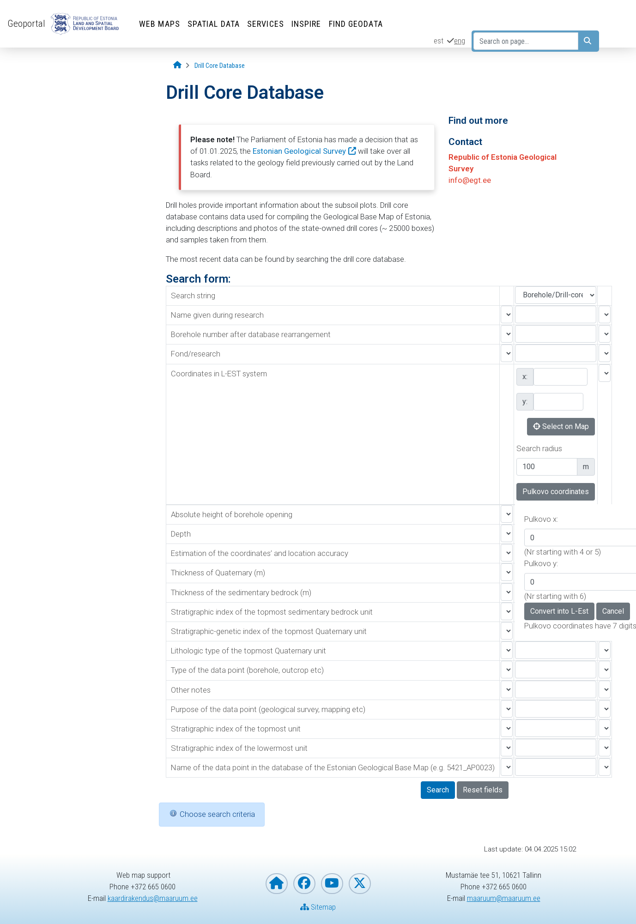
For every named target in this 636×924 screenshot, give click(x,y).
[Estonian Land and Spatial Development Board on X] (360, 883)
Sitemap (318, 907)
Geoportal (26, 23)
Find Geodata (356, 24)
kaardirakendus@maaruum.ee (153, 898)
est (438, 40)
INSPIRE (306, 24)
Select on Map (561, 426)
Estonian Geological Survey (299, 151)
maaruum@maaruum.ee (503, 898)
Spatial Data (214, 24)
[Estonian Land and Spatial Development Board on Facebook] (304, 883)
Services (265, 24)
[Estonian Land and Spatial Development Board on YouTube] (332, 883)
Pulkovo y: (541, 563)
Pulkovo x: (541, 519)
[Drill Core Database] (219, 66)
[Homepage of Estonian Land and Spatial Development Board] (277, 883)
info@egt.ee (469, 180)
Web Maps (159, 24)
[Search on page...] (525, 41)
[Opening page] (177, 65)
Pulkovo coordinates (555, 491)
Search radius (539, 448)
